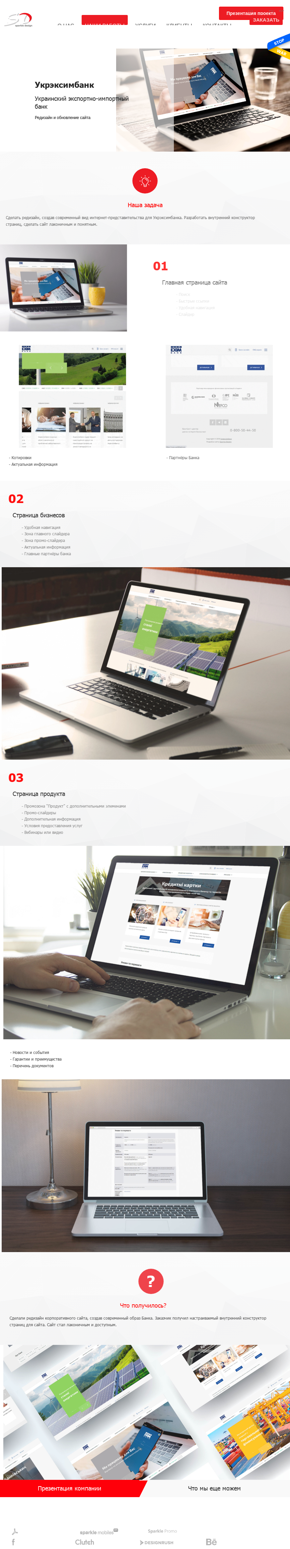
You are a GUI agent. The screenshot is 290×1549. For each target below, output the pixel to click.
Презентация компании (69, 1488)
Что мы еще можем (214, 1488)
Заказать (266, 20)
